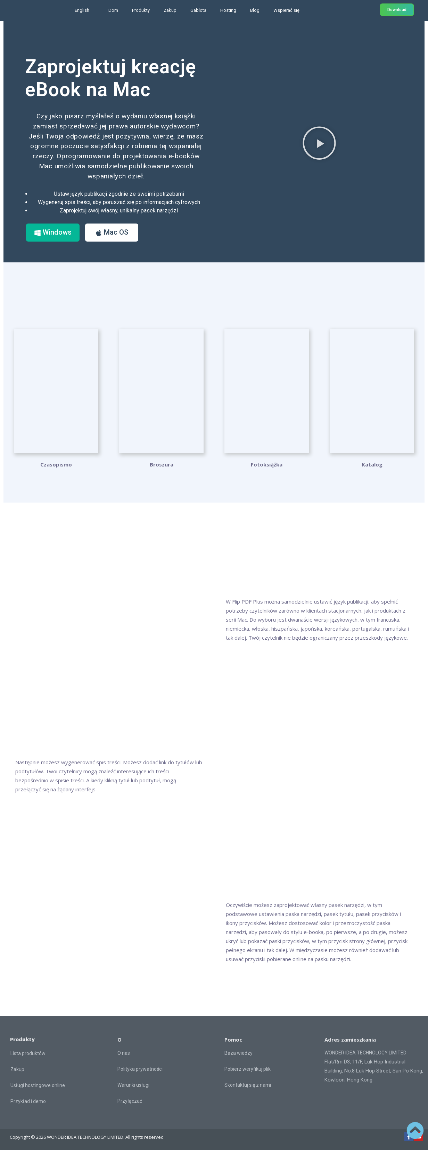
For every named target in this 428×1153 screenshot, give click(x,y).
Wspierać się (286, 10)
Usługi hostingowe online (37, 1088)
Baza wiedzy (238, 1056)
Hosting (228, 10)
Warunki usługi (133, 1088)
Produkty (141, 10)
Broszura (161, 467)
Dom (113, 10)
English (82, 10)
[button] (319, 144)
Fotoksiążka (266, 467)
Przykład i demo (28, 1104)
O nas (123, 1056)
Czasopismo (56, 467)
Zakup (170, 10)
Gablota (198, 10)
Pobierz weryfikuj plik (247, 1072)
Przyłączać (129, 1103)
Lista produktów (28, 1056)
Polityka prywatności (140, 1072)
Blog (255, 10)
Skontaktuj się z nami (247, 1088)
